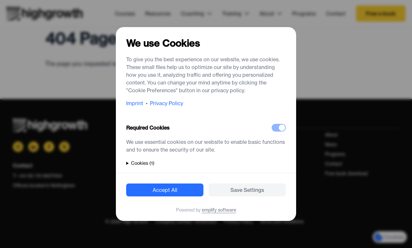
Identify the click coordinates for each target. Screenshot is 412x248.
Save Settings (247, 190)
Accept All (165, 190)
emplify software (219, 210)
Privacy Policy (166, 103)
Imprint (134, 103)
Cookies (142, 163)
